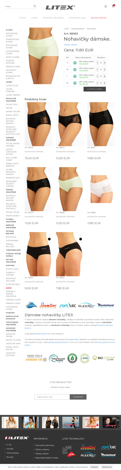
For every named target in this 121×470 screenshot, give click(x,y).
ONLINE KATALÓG (99, 18)
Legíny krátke (13, 95)
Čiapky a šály (12, 269)
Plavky (22, 18)
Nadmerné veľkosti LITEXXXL (11, 183)
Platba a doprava (41, 449)
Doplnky (10, 265)
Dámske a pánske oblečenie (11, 293)
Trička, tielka (12, 212)
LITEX (66, 29)
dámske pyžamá (101, 342)
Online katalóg (12, 453)
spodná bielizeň (41, 334)
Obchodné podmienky (44, 445)
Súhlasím (94, 467)
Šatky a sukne (12, 57)
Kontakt (9, 449)
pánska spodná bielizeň (58, 342)
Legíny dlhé (12, 86)
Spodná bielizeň (77, 18)
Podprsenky (12, 241)
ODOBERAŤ (78, 397)
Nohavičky (11, 237)
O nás (8, 445)
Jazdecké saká (13, 344)
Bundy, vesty (12, 115)
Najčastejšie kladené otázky (46, 458)
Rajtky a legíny (13, 340)
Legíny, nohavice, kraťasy (11, 172)
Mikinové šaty (13, 178)
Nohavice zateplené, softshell (11, 206)
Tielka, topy (12, 104)
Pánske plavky (13, 67)
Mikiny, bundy (13, 216)
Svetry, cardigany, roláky (11, 151)
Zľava (9, 288)
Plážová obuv (13, 284)
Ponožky (10, 313)
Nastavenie (107, 467)
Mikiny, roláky (13, 112)
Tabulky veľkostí (70, 45)
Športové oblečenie (53, 18)
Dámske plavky (13, 300)
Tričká (9, 108)
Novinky (9, 457)
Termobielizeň (13, 250)
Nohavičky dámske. (34, 152)
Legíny (34, 18)
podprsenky (73, 339)
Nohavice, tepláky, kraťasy (11, 121)
